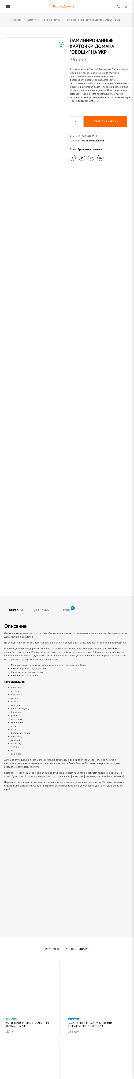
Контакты (74, 1013)
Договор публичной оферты (85, 1007)
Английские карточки (15, 1049)
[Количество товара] (77, 121)
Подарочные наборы (15, 1038)
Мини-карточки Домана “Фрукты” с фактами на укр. (28, 871)
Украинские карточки (93, 140)
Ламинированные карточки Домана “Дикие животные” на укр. (90, 952)
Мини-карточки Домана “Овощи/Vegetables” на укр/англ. (26, 952)
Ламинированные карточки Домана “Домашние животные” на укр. (90, 871)
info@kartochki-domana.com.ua (30, 1001)
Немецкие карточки (14, 1055)
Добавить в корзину (105, 121)
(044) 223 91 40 (23, 988)
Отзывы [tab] (66, 455)
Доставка (75, 995)
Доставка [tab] (41, 456)
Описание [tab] (16, 456)
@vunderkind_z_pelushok (27, 1013)
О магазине (76, 1001)
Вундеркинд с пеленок (90, 149)
